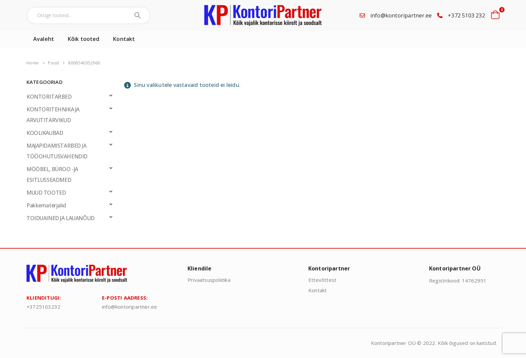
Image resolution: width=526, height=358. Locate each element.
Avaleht (43, 39)
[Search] (138, 15)
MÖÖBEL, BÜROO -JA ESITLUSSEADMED (52, 174)
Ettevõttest (322, 279)
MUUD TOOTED (46, 192)
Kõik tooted (83, 39)
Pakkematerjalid (46, 205)
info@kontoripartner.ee (401, 15)
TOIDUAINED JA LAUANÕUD (61, 218)
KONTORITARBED (49, 96)
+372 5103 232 (466, 15)
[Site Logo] (263, 15)
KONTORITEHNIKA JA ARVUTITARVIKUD (53, 115)
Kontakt (124, 39)
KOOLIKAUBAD (45, 133)
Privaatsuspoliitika (209, 279)
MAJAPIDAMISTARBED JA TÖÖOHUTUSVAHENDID (57, 151)
